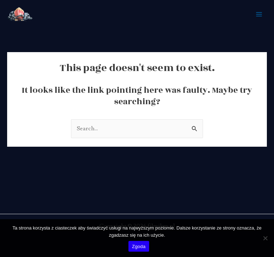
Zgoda (139, 246)
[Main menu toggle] (259, 14)
